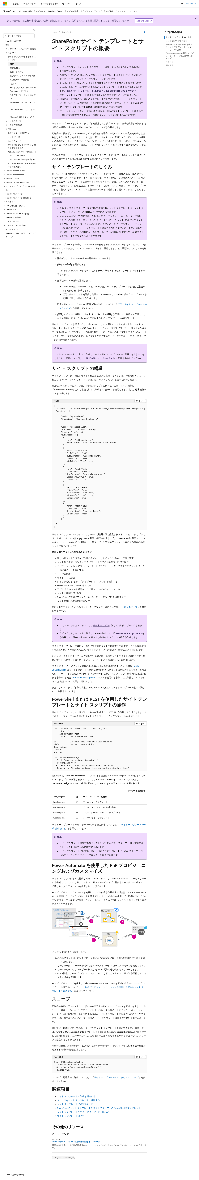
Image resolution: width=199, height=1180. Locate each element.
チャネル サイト (101, 625)
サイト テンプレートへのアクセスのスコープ (116, 1077)
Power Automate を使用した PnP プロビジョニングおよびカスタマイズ (180, 55)
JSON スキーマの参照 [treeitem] (19, 79)
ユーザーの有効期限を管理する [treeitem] (21, 159)
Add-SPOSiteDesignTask (83, 677)
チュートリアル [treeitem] (12, 229)
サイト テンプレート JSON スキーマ (75, 1104)
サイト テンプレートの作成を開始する (76, 1096)
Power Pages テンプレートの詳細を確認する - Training (76, 1141)
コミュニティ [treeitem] (11, 221)
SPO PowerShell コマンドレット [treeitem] (23, 104)
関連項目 (169, 65)
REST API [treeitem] (14, 83)
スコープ (169, 61)
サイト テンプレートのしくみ (178, 37)
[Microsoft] (5, 4)
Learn (55, 32)
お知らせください (144, 20)
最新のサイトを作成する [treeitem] (18, 132)
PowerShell (108, 358)
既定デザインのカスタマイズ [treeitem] (22, 76)
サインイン (191, 3)
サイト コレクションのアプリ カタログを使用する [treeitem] (22, 146)
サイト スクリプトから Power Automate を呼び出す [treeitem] (23, 89)
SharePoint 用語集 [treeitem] (13, 217)
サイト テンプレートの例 (69, 1115)
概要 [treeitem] (12, 64)
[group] (99, 466)
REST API (90, 358)
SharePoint (66, 32)
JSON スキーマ (130, 606)
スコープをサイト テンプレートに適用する (78, 1100)
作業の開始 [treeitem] (15, 68)
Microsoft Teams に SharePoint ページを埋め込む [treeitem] (22, 165)
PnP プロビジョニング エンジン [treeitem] (23, 97)
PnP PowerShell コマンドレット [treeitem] (22, 111)
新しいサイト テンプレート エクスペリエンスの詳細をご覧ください (100, 90)
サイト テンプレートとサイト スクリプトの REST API (83, 1111)
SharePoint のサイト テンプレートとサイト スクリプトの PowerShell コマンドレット (99, 1107)
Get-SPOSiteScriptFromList (129, 633)
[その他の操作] (144, 32)
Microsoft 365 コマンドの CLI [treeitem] (23, 117)
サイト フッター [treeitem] (15, 136)
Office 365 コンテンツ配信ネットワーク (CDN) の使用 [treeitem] (22, 154)
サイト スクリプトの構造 (177, 40)
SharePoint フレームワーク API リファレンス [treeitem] (21, 235)
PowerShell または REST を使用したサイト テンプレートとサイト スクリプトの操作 (180, 47)
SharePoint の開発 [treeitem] (13, 40)
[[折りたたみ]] (34, 29)
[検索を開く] (182, 3)
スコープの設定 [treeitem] (16, 72)
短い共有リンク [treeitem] (14, 140)
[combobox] (19, 36)
